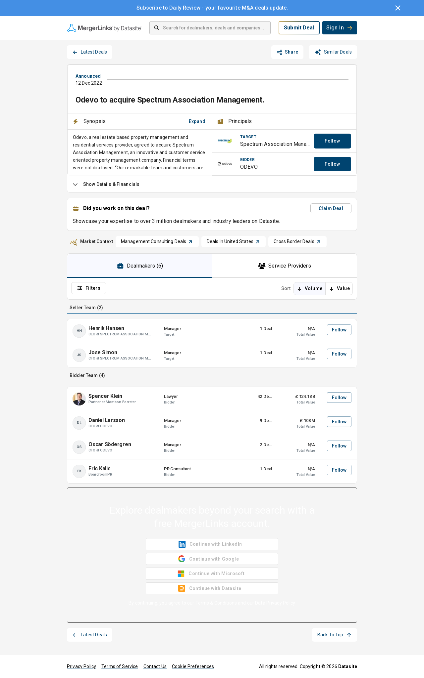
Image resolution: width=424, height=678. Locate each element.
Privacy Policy (81, 666)
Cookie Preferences (193, 666)
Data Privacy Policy (275, 603)
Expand (197, 121)
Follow (332, 141)
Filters (88, 288)
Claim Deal (331, 208)
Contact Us (155, 666)
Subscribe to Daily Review (168, 8)
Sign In (339, 27)
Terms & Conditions (216, 603)
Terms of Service (119, 666)
